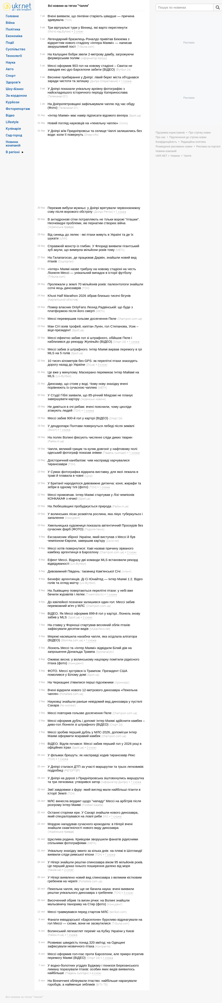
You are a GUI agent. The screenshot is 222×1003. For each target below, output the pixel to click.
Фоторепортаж (18, 108)
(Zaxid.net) (112, 541)
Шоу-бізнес (15, 88)
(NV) (105, 816)
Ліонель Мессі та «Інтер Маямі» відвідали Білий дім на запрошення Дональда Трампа (90, 649)
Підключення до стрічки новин (188, 137)
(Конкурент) (72, 518)
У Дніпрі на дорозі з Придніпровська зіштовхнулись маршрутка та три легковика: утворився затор (96, 780)
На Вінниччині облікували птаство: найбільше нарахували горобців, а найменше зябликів (92, 982)
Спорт (11, 75)
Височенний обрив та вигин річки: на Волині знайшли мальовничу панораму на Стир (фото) (89, 902)
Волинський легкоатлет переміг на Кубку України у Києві (91, 931)
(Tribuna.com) (85, 47)
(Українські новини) (93, 399)
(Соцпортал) (66, 261)
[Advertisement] (91, 171)
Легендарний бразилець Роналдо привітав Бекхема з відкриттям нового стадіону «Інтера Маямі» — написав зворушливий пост (90, 42)
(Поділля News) (94, 529)
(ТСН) (68, 20)
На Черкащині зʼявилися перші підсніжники (81, 682)
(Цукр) (88, 476)
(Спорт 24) (119, 342)
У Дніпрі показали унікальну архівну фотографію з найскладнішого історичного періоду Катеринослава (88, 90)
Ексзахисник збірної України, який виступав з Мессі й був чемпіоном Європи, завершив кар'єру (91, 538)
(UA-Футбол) (63, 376)
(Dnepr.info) (91, 135)
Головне (12, 16)
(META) (120, 250)
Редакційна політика (193, 141)
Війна (10, 22)
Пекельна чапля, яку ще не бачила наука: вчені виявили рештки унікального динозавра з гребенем (91, 890)
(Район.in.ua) (56, 441)
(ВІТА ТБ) (102, 984)
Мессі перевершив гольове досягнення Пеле (82, 318)
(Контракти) (102, 946)
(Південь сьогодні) (114, 453)
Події (10, 42)
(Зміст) (52, 430)
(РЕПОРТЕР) (72, 770)
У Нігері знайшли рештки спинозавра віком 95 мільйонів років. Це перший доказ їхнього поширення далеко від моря (95, 864)
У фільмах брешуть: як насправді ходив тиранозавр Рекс (91, 755)
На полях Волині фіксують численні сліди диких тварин (90, 437)
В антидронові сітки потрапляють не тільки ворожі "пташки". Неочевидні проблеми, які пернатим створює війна (94, 221)
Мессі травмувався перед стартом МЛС (78, 912)
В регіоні (13, 152)
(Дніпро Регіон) (103, 212)
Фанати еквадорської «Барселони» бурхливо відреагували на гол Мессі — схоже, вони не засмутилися (95, 921)
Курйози (12, 102)
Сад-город (14, 135)
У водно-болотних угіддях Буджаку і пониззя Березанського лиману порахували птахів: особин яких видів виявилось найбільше (93, 969)
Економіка (14, 36)
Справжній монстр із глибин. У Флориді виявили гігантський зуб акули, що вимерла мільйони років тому (93, 248)
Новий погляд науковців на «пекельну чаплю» (83, 123)
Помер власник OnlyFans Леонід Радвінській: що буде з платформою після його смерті (90, 309)
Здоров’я (13, 82)
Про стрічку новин (200, 132)
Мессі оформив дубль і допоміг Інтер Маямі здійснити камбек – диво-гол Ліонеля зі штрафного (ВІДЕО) (96, 722)
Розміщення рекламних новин (174, 146)
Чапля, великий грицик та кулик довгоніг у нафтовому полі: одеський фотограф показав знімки (93, 450)
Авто (10, 69)
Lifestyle (12, 122)
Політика (13, 29)
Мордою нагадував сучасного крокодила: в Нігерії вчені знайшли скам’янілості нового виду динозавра (90, 826)
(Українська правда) (61, 227)
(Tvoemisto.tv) (94, 594)
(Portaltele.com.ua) (71, 694)
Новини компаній (13, 143)
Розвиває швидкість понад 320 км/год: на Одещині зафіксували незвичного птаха (86, 944)
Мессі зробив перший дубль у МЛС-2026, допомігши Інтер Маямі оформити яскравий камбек (92, 734)
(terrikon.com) (118, 912)
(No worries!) (68, 705)
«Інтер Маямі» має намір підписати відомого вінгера (88, 115)
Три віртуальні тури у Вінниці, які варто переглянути (87, 27)
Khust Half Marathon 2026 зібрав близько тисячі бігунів (89, 295)
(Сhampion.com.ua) (129, 319)
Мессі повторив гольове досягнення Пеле (80, 713)
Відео (10, 115)
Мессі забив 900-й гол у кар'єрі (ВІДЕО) (78, 418)
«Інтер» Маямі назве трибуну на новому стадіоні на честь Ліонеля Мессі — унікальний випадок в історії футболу (92, 271)
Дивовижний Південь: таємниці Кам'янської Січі (84, 571)
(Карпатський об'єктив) (63, 299)
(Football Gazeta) (92, 805)
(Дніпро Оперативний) (104, 81)
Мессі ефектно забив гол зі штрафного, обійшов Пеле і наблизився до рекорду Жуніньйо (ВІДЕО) (90, 339)
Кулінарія (13, 128)
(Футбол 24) (123, 70)
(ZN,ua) (90, 365)
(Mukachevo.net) (99, 629)
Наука (10, 62)
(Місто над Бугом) (59, 31)
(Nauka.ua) (54, 870)
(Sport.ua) (135, 115)
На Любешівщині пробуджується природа (79, 506)
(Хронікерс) (121, 682)
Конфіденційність (166, 141)
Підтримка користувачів (170, 132)
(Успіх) (123, 123)
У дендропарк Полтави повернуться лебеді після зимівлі (91, 426)
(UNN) (63, 238)
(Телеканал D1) (58, 96)
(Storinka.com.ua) (72, 640)
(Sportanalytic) (105, 652)
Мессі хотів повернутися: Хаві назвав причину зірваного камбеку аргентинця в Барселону (90, 550)
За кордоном (16, 95)
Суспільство (15, 49)
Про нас (161, 137)
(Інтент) (126, 571)
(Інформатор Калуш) (93, 58)
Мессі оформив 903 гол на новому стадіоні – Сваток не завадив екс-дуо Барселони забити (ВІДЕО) (90, 67)
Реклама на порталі (208, 146)
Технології (14, 55)
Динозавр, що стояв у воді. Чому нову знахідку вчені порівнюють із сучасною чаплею (88, 385)
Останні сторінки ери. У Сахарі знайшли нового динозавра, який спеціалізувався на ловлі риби (93, 814)
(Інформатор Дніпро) (114, 782)
